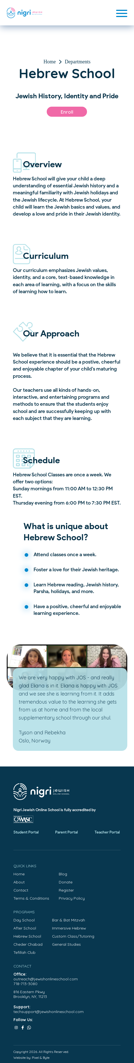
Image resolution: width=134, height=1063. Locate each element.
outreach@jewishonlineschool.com (45, 978)
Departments (78, 62)
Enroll (67, 112)
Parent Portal (66, 832)
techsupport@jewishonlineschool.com (48, 1011)
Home (49, 62)
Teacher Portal (107, 832)
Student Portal (26, 832)
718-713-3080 (25, 983)
